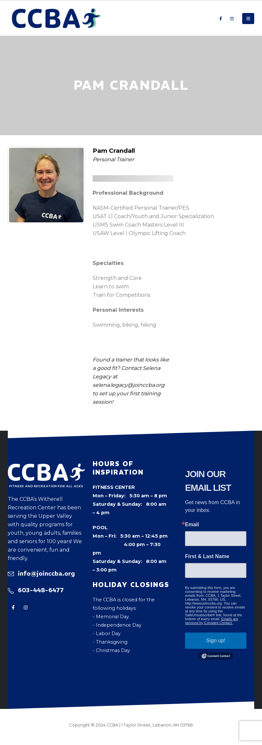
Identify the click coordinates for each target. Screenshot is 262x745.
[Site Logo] (56, 18)
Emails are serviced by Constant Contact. (211, 621)
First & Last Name (207, 556)
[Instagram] (231, 18)
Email (192, 524)
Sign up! (215, 640)
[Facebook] (220, 18)
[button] (248, 18)
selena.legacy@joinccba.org (128, 385)
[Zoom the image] (46, 468)
